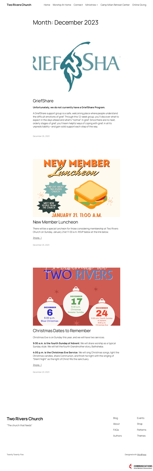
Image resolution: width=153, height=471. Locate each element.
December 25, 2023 (41, 245)
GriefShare (43, 100)
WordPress (141, 454)
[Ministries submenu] (97, 5)
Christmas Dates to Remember (62, 330)
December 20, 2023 (41, 372)
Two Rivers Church (19, 5)
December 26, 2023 (41, 136)
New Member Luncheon (55, 222)
